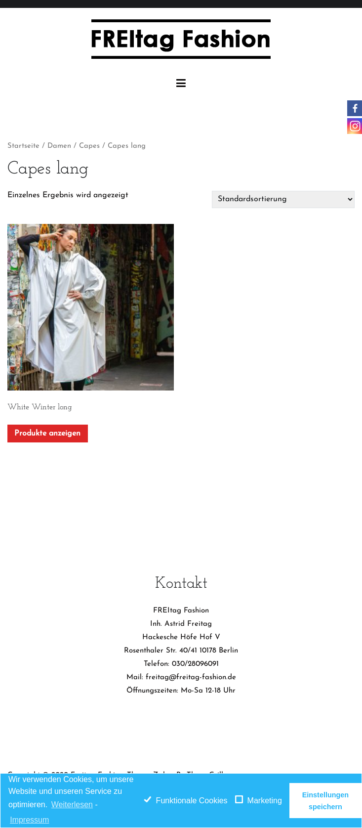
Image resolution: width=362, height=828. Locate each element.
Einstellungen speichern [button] (325, 801)
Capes (89, 146)
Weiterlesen (72, 804)
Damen (59, 146)
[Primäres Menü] (181, 83)
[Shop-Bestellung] (283, 199)
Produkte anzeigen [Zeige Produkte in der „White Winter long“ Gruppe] (47, 433)
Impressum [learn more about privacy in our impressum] (29, 820)
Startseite (23, 146)
